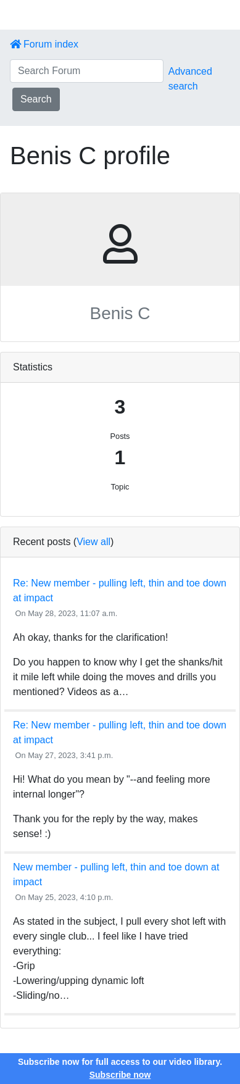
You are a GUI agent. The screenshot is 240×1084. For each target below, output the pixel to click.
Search (36, 99)
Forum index (44, 44)
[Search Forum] (86, 71)
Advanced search (190, 78)
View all (93, 541)
